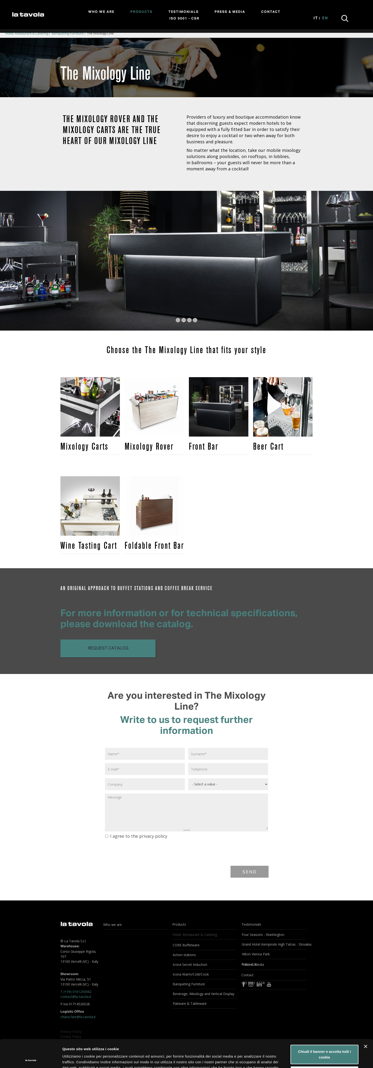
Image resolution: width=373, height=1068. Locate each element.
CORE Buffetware (186, 945)
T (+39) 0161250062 (76, 991)
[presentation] (140, 851)
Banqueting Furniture (67, 33)
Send (249, 872)
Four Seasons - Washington (263, 934)
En (325, 18)
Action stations (184, 955)
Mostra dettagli (75, 1059)
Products (141, 12)
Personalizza (324, 1045)
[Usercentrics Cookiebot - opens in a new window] (31, 1058)
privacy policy (153, 836)
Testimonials (183, 12)
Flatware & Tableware (190, 1003)
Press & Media (230, 12)
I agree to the (136, 836)
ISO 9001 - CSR (184, 18)
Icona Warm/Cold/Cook (191, 974)
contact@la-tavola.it (75, 996)
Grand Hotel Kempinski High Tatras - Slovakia (274, 944)
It (316, 18)
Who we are (101, 12)
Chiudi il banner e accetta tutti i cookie (324, 1026)
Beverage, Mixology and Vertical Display (203, 993)
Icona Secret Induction (190, 964)
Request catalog (108, 648)
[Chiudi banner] (365, 1018)
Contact (270, 12)
